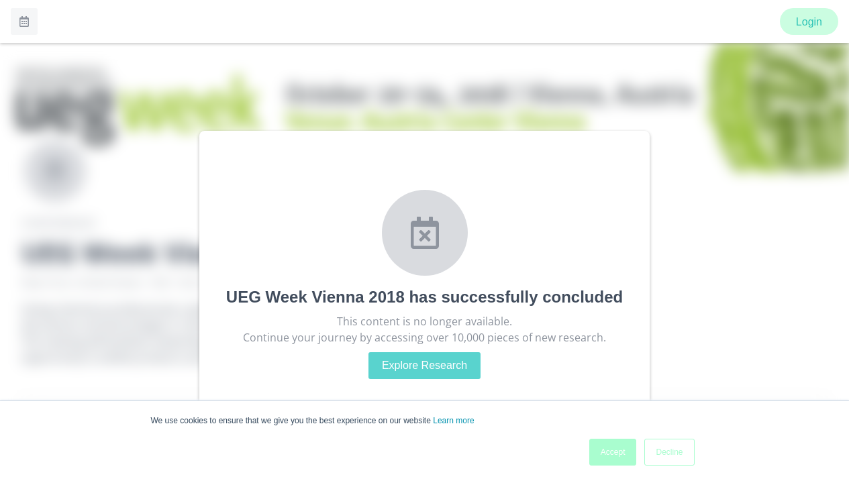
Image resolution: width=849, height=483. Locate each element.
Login (809, 22)
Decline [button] (669, 452)
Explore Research (424, 365)
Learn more (453, 420)
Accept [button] (613, 452)
